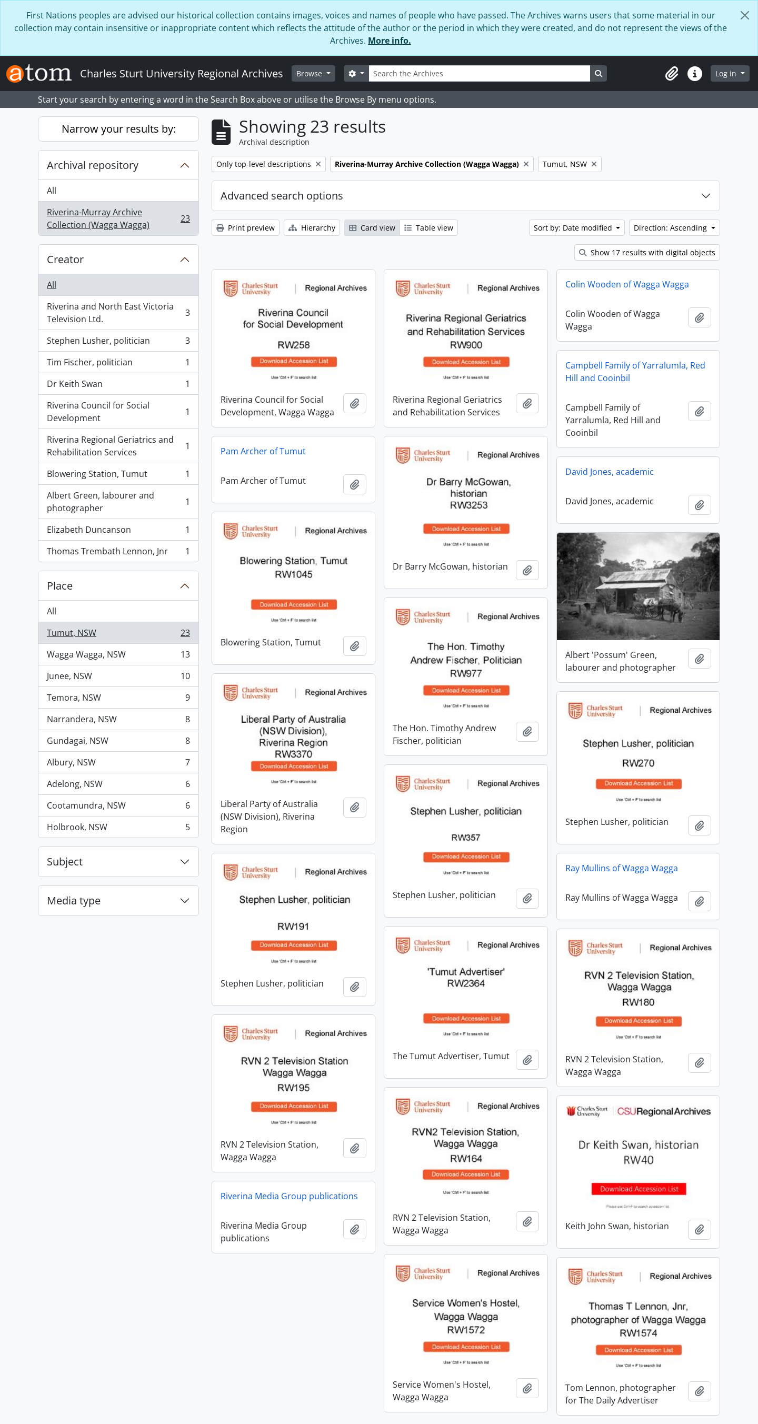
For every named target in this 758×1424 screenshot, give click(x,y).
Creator (65, 259)
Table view (428, 228)
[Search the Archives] (479, 73)
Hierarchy (311, 228)
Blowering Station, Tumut (118, 476)
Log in (727, 73)
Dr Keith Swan (118, 386)
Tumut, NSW (118, 635)
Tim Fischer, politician (118, 364)
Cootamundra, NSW (118, 807)
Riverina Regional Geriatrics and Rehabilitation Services (118, 446)
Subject (65, 861)
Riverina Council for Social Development (118, 412)
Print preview (245, 228)
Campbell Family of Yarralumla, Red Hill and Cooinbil (635, 372)
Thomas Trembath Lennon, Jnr (118, 553)
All (51, 190)
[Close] (744, 15)
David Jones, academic (609, 471)
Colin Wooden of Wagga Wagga (627, 284)
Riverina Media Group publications (289, 1196)
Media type (74, 900)
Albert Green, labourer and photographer (118, 502)
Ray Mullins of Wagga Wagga (621, 868)
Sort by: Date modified (574, 228)
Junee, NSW (118, 678)
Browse (310, 73)
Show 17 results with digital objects (647, 252)
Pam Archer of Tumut (263, 451)
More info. (389, 40)
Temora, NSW (118, 700)
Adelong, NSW (118, 786)
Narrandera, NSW (118, 721)
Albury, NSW (118, 764)
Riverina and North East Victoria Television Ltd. (118, 313)
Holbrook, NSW (118, 829)
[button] (671, 73)
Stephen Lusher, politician (118, 343)
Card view (372, 228)
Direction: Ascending (671, 228)
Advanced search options (282, 195)
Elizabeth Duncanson (118, 532)
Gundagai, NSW (118, 743)
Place (60, 586)
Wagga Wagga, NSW (118, 656)
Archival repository (92, 165)
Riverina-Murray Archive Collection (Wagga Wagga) (118, 218)
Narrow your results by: (119, 129)
